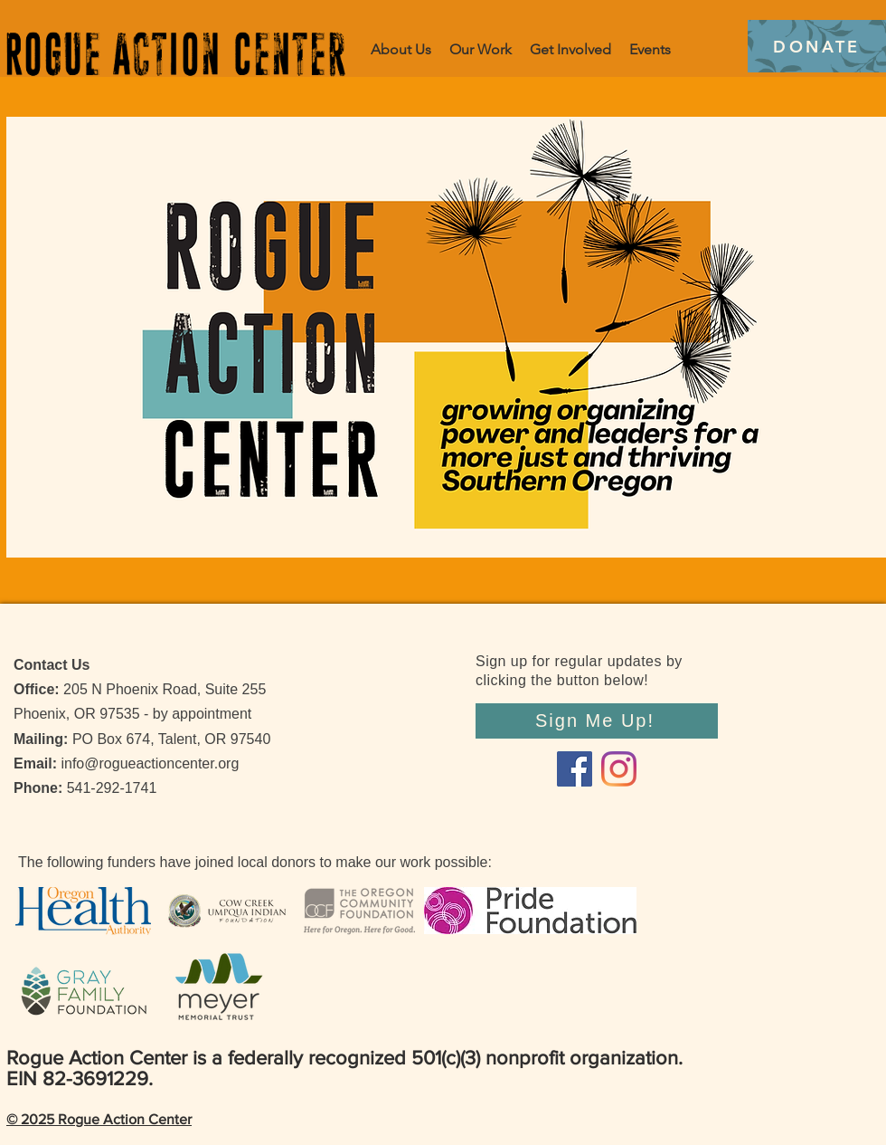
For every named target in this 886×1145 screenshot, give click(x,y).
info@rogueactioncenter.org (150, 763)
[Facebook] (574, 769)
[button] (480, 49)
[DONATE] (817, 46)
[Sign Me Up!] (597, 721)
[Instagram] (618, 769)
